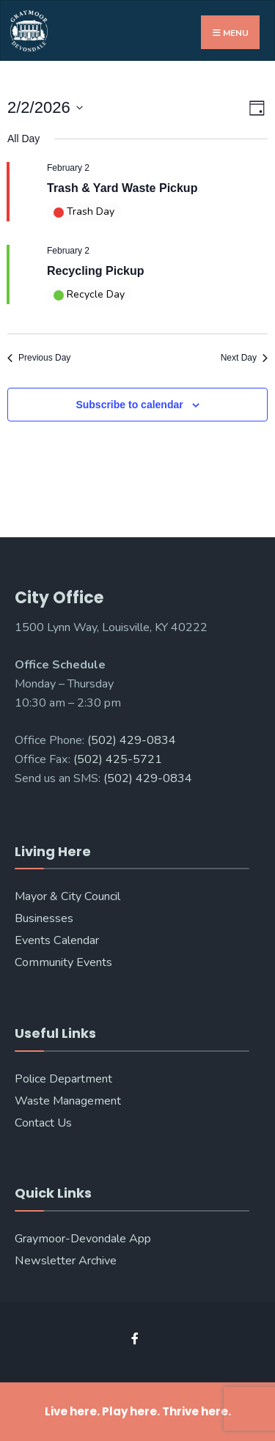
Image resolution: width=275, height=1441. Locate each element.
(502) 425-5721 (117, 759)
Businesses (44, 918)
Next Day (244, 358)
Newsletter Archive (66, 1261)
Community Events (63, 962)
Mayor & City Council (67, 896)
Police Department (63, 1079)
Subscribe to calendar (129, 404)
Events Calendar (57, 940)
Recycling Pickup (95, 271)
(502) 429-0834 (131, 740)
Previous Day (38, 358)
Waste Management (68, 1101)
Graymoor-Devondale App (83, 1239)
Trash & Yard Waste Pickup (122, 188)
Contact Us (43, 1123)
